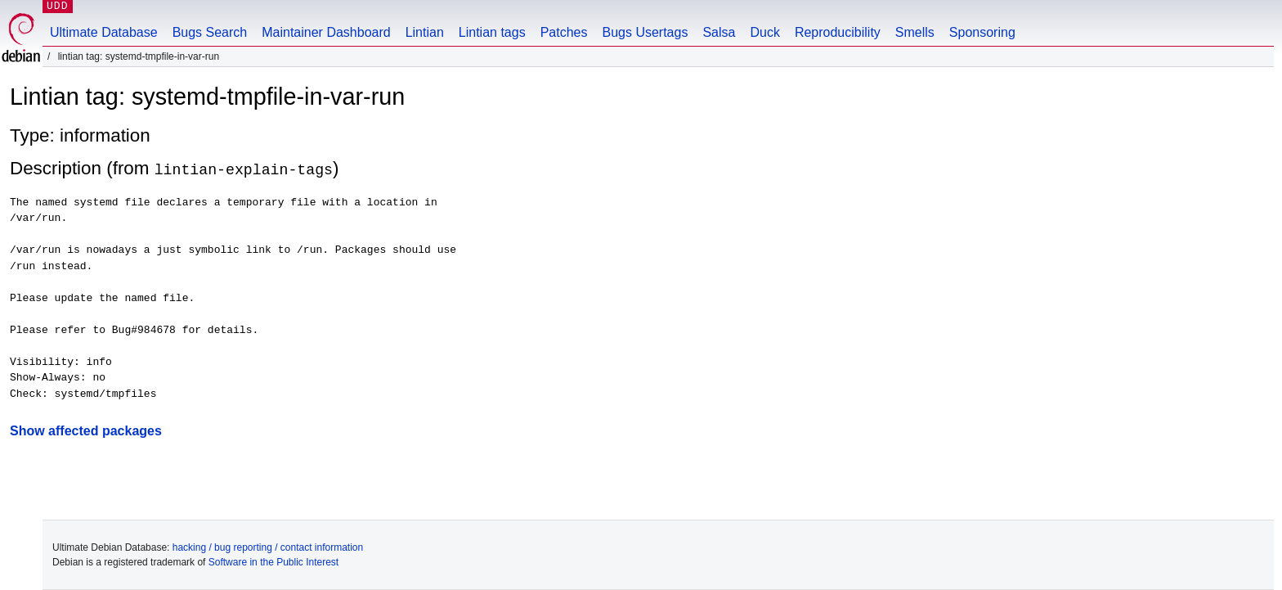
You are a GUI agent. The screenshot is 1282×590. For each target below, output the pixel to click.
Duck (764, 32)
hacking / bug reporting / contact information (268, 547)
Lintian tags (492, 32)
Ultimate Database (104, 32)
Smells (915, 32)
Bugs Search (210, 32)
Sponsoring (982, 32)
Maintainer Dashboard (326, 32)
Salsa (718, 32)
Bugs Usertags (645, 32)
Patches (564, 32)
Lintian (425, 32)
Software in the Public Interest (273, 562)
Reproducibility (838, 32)
